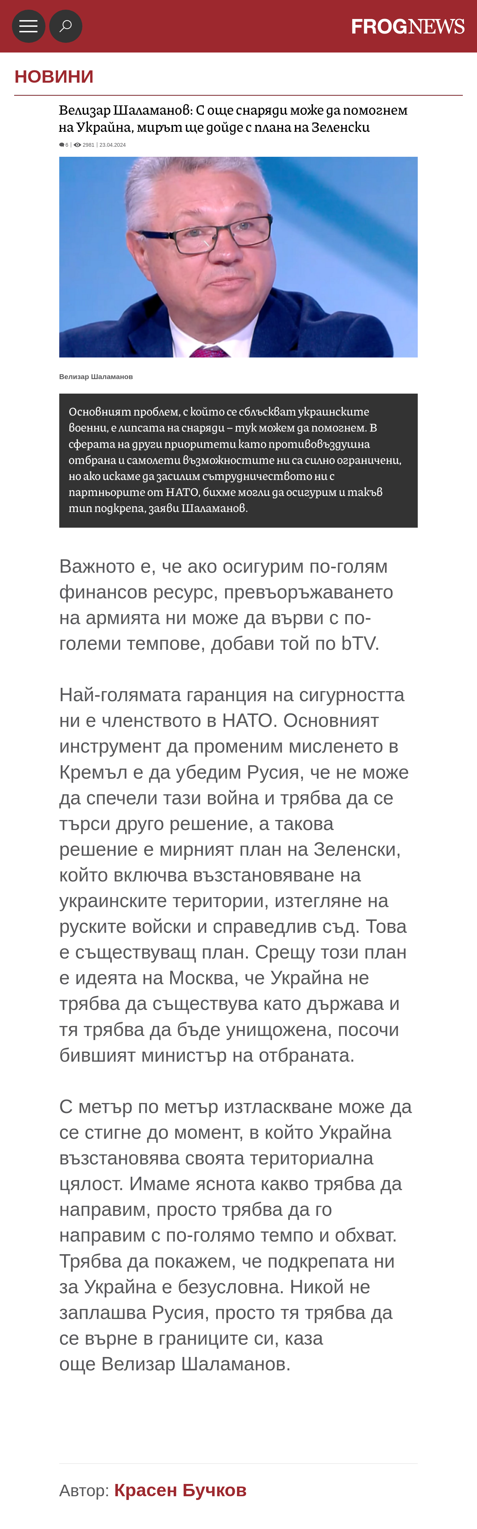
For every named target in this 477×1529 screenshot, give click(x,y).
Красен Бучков (180, 1490)
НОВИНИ (54, 76)
